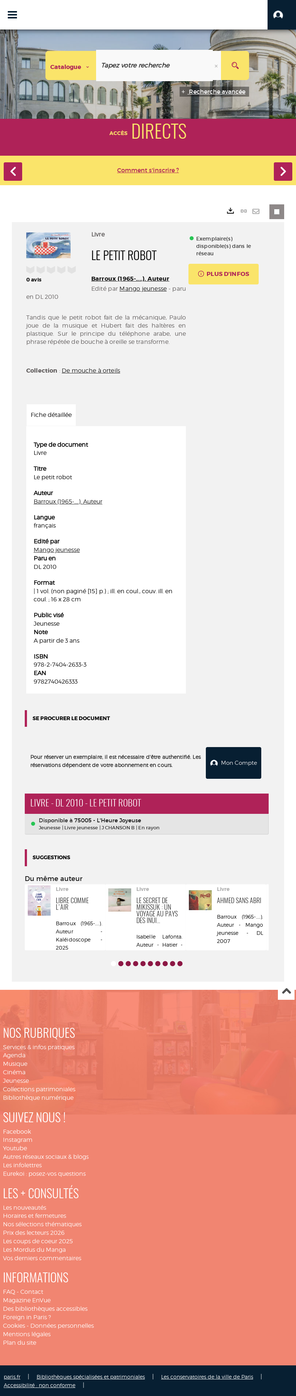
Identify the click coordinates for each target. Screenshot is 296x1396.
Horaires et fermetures (34, 1214)
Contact (31, 1290)
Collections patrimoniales (39, 1088)
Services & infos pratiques (39, 1045)
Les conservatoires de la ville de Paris (207, 1375)
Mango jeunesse (143, 288)
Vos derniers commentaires (42, 1256)
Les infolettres (22, 1164)
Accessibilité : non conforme (39, 1384)
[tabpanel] (106, 563)
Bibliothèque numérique (38, 1096)
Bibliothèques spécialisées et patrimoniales (91, 1375)
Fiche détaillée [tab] (51, 414)
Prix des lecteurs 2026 (34, 1231)
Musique (15, 1062)
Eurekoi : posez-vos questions (44, 1172)
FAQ (9, 1290)
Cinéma (14, 1071)
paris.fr (12, 1375)
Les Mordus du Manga (34, 1248)
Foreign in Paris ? (27, 1316)
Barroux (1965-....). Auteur (130, 279)
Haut (286, 990)
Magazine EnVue (27, 1299)
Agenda (14, 1054)
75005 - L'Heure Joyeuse (107, 818)
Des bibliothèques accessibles (45, 1307)
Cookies (14, 1324)
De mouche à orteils (91, 370)
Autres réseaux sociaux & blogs (46, 1155)
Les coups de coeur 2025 (38, 1240)
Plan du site (19, 1341)
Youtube (15, 1147)
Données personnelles (62, 1324)
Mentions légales (27, 1332)
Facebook (17, 1130)
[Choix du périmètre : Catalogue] (70, 65)
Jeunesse (16, 1079)
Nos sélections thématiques (42, 1223)
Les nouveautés (24, 1206)
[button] (282, 15)
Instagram (18, 1138)
